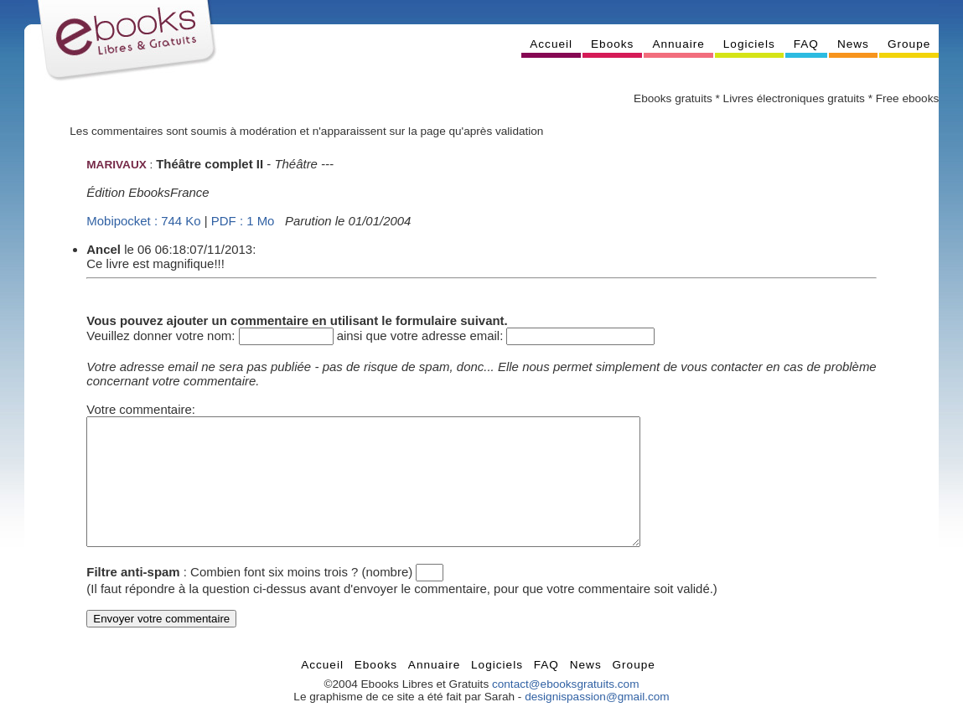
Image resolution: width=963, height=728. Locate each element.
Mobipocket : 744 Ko (143, 221)
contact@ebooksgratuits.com (565, 709)
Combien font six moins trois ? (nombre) (301, 597)
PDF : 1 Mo (243, 221)
